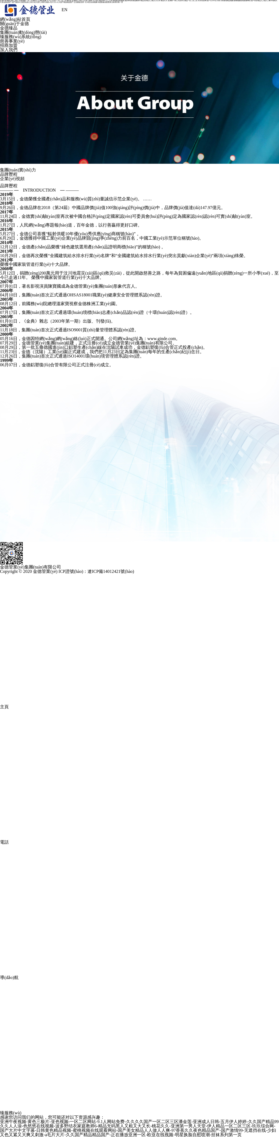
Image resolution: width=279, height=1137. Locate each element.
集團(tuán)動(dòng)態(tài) (23, 32)
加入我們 (8, 49)
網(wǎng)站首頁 (15, 19)
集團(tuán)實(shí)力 (18, 170)
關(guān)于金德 (14, 23)
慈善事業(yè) (12, 41)
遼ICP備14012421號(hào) (110, 571)
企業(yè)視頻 (12, 178)
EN (64, 9)
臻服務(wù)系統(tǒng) (20, 36)
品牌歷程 (8, 174)
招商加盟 (8, 45)
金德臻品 (8, 28)
